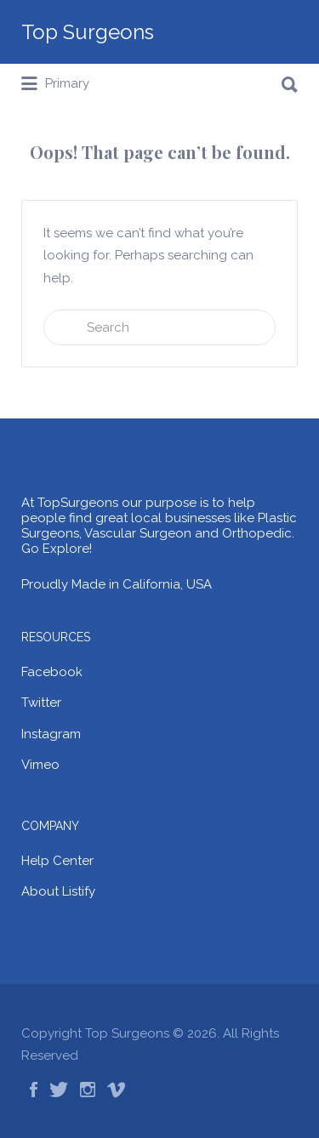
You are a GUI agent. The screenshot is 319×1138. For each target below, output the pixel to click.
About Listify (58, 891)
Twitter (41, 702)
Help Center (57, 860)
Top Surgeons (87, 32)
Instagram (51, 734)
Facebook (52, 672)
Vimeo (40, 764)
